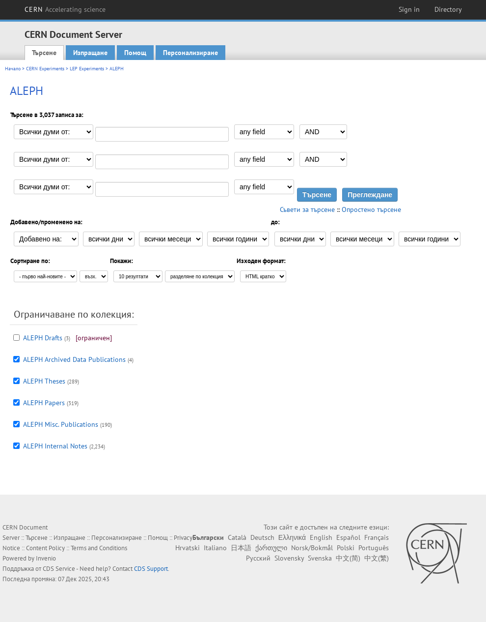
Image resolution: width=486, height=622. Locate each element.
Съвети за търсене (307, 209)
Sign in (409, 9)
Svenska (320, 558)
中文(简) (348, 558)
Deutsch (262, 537)
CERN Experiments (45, 68)
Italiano (215, 547)
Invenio (46, 558)
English (321, 537)
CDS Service (59, 568)
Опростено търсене (371, 209)
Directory (448, 9)
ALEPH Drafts (42, 337)
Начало (13, 68)
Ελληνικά (292, 537)
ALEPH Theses (44, 381)
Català (237, 537)
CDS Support (151, 568)
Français (376, 537)
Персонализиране (190, 52)
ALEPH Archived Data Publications (74, 359)
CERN (65, 9)
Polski (345, 547)
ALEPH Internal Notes (55, 446)
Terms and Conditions (99, 548)
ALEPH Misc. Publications (60, 424)
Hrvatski (187, 547)
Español (348, 537)
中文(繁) (376, 558)
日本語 (241, 547)
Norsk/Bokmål (312, 547)
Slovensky (289, 558)
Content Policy (45, 548)
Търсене (44, 52)
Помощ (135, 52)
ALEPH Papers (44, 402)
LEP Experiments (87, 68)
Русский (258, 558)
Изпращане (90, 52)
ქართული (271, 547)
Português (373, 547)
